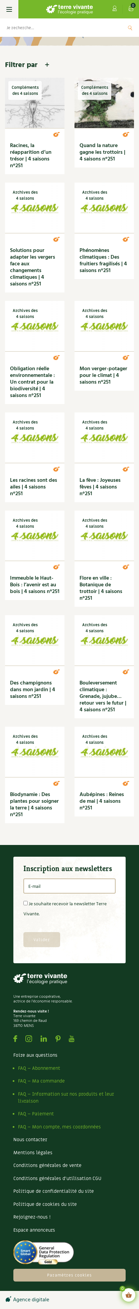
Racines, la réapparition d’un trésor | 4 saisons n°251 (30, 155)
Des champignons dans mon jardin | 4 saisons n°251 (32, 690)
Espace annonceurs (34, 1230)
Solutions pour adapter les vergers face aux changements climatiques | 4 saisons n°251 (32, 267)
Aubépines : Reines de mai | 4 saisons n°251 (102, 801)
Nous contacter (30, 1139)
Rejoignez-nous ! (31, 1217)
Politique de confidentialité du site (53, 1191)
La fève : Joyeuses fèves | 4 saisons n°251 (100, 487)
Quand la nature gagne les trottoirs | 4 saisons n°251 (102, 152)
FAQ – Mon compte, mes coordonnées (59, 1127)
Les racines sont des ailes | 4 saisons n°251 (33, 487)
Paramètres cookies (69, 1275)
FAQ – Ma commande (41, 1081)
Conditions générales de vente (47, 1165)
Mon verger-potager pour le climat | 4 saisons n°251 (103, 376)
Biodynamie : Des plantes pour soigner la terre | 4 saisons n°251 (34, 804)
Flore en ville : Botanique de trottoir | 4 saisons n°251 (101, 588)
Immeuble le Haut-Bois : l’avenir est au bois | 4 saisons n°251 (34, 585)
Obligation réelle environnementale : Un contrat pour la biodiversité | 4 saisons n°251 (32, 382)
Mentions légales (32, 1153)
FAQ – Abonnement (39, 1068)
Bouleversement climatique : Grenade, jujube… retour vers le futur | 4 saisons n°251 (103, 696)
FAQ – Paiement (36, 1114)
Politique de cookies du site (45, 1204)
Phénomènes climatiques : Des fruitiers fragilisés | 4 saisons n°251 (103, 260)
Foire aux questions (35, 1055)
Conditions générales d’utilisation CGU (57, 1178)
